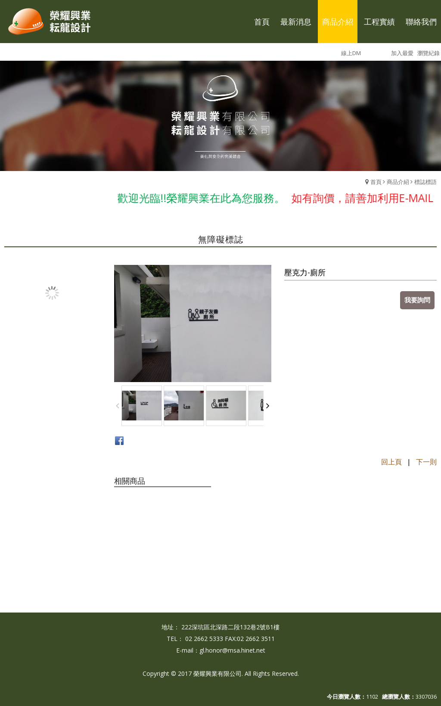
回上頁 (391, 462)
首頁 (376, 182)
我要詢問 (417, 299)
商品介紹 (398, 182)
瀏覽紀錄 (428, 53)
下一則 (426, 462)
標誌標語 (425, 182)
